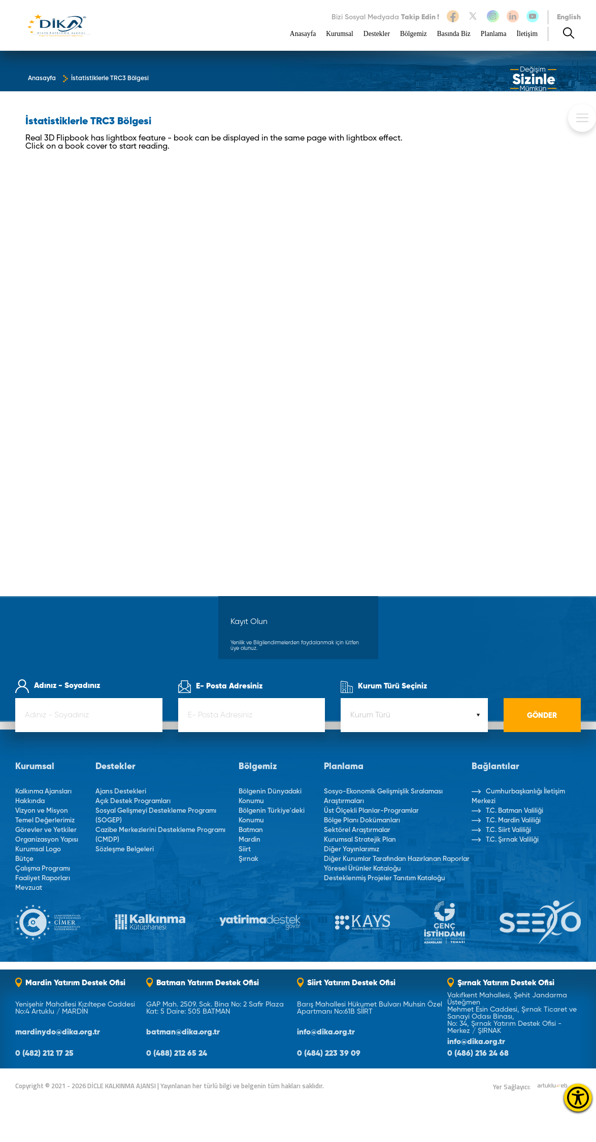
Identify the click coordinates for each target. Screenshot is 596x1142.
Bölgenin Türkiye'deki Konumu (272, 816)
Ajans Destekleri (120, 791)
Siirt (245, 849)
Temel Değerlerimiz (45, 820)
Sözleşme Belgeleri (124, 849)
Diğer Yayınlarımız (351, 849)
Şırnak (248, 859)
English (569, 17)
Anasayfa (303, 34)
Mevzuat (28, 888)
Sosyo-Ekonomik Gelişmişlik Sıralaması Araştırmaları (383, 796)
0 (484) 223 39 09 (328, 1054)
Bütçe (24, 859)
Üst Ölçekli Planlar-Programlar (371, 811)
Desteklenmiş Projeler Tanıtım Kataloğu (384, 878)
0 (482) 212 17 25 (44, 1054)
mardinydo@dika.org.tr (57, 1032)
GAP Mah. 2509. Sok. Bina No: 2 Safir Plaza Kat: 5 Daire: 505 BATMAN (215, 1008)
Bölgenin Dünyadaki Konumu (270, 796)
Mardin (249, 840)
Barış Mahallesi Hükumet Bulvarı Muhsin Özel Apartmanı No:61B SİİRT (369, 1008)
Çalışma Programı (42, 869)
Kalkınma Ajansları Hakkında (43, 796)
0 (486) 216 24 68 (478, 1054)
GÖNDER (542, 715)
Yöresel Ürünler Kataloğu (362, 869)
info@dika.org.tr (326, 1032)
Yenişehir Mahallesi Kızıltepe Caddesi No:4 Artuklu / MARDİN (75, 1008)
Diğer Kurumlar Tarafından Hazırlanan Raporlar (397, 859)
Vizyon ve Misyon (41, 811)
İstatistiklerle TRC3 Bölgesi (110, 79)
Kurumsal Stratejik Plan (360, 840)
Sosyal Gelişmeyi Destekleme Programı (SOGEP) (155, 816)
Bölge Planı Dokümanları (362, 820)
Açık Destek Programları (133, 801)
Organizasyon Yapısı (46, 840)
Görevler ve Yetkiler (46, 830)
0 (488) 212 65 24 (176, 1054)
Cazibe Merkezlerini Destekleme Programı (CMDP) (160, 835)
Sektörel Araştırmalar (357, 830)
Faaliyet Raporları (42, 878)
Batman (251, 830)
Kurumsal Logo (38, 849)
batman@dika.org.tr (183, 1032)
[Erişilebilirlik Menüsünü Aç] (578, 1098)
